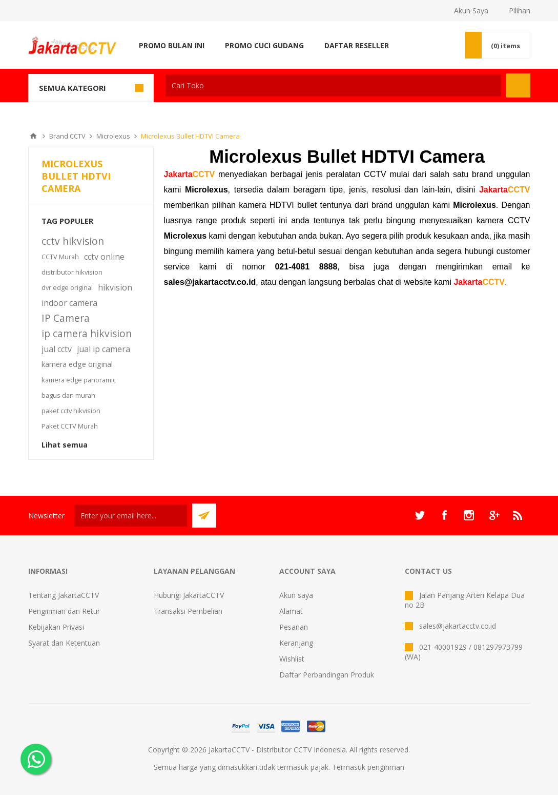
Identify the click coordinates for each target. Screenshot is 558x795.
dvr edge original (67, 287)
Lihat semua (65, 445)
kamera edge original (77, 364)
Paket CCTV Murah (70, 426)
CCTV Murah (60, 256)
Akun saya (296, 595)
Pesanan (293, 627)
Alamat (291, 611)
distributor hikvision (72, 272)
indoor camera (69, 302)
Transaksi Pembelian (188, 611)
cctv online (104, 256)
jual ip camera (103, 349)
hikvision (115, 287)
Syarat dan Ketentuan (64, 643)
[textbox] (333, 85)
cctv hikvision (73, 241)
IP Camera (66, 318)
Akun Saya (471, 10)
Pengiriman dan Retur (64, 611)
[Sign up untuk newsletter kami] (130, 516)
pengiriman (385, 767)
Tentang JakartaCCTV (63, 595)
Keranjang (296, 643)
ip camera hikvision (87, 333)
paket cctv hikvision (71, 410)
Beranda (33, 136)
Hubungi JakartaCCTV (189, 595)
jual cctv (57, 349)
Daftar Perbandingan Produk (326, 675)
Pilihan (519, 10)
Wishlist (291, 659)
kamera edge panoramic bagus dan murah (79, 387)
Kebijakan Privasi (56, 627)
